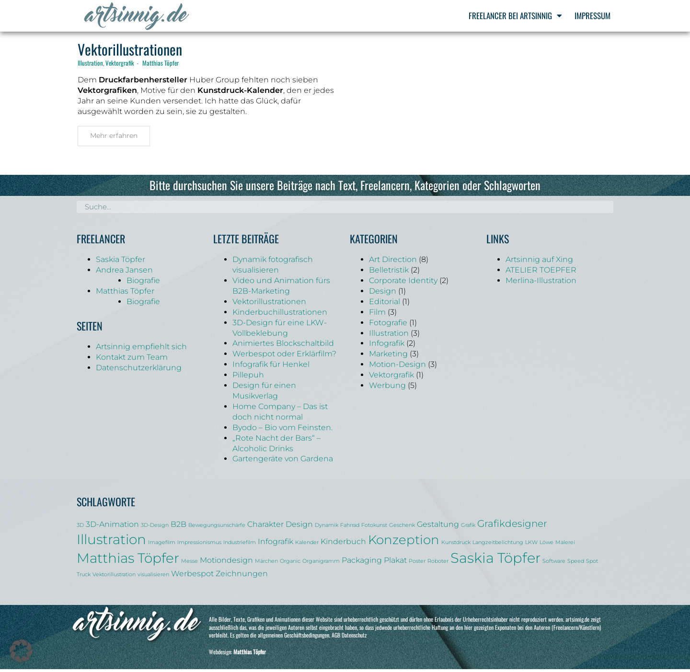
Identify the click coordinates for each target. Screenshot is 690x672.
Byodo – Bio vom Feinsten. (282, 429)
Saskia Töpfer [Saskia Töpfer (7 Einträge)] (495, 560)
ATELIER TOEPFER (541, 272)
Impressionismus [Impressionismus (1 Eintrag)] (199, 545)
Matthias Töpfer (160, 65)
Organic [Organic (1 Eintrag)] (290, 564)
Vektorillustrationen (130, 52)
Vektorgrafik (119, 65)
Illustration (90, 65)
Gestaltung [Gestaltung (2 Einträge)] (438, 527)
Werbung (387, 388)
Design (382, 293)
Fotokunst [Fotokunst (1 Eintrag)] (374, 528)
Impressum (592, 16)
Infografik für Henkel (271, 367)
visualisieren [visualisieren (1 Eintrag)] (153, 577)
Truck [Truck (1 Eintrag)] (84, 577)
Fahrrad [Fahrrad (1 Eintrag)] (349, 528)
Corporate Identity (403, 283)
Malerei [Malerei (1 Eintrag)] (565, 545)
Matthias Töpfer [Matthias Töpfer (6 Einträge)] (128, 561)
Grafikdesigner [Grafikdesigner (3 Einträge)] (512, 526)
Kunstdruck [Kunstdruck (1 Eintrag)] (456, 545)
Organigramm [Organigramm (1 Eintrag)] (321, 564)
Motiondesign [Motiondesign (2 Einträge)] (226, 563)
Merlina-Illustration (541, 283)
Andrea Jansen (124, 272)
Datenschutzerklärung (139, 370)
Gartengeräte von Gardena (282, 461)
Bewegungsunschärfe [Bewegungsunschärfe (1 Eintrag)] (216, 528)
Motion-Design (397, 367)
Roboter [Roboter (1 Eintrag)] (437, 564)
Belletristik (389, 272)
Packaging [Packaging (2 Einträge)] (362, 563)
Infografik (386, 346)
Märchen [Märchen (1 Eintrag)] (266, 564)
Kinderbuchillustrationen (279, 314)
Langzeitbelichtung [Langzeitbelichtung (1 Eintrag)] (497, 545)
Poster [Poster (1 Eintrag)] (417, 564)
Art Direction (393, 262)
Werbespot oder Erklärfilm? (284, 356)
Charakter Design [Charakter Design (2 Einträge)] (280, 527)
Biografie (143, 283)
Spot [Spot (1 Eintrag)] (592, 564)
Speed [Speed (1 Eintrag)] (575, 564)
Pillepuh (248, 377)
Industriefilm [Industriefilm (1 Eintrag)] (239, 545)
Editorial (384, 304)
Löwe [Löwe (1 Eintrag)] (546, 545)
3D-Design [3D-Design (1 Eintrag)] (155, 528)
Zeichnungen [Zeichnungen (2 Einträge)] (242, 576)
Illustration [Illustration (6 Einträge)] (111, 542)
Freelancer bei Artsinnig (515, 15)
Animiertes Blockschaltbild (283, 346)
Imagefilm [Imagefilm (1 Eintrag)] (161, 545)
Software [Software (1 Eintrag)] (553, 564)
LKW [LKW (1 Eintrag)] (531, 545)
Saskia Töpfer (120, 262)
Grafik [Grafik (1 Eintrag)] (468, 528)
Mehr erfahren (114, 138)
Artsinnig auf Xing (539, 262)
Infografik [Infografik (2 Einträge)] (275, 544)
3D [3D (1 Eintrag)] (80, 528)
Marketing (388, 356)
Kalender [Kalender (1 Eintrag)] (307, 545)
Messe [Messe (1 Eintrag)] (189, 564)
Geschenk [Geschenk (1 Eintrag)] (402, 528)
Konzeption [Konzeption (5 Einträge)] (403, 542)
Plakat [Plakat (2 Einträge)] (395, 563)
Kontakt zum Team (132, 359)
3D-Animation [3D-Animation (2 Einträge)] (112, 527)
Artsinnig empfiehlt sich (141, 349)
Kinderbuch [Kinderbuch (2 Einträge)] (343, 544)
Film (377, 314)
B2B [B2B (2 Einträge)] (178, 527)
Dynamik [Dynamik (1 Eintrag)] (326, 528)
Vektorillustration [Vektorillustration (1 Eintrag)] (114, 577)
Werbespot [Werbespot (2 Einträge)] (192, 576)
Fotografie (388, 325)
